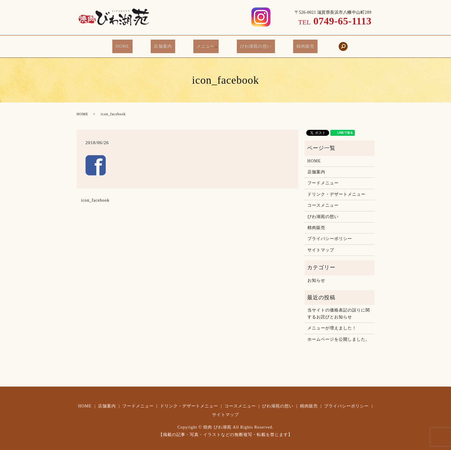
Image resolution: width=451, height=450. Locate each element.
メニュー (204, 44)
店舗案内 (167, 44)
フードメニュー (323, 178)
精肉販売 (295, 44)
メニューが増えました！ (332, 323)
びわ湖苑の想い (251, 44)
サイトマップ (320, 245)
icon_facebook (95, 195)
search (329, 44)
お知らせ (316, 275)
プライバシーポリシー (329, 234)
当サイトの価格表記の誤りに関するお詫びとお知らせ (338, 308)
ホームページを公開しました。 (338, 334)
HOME (133, 44)
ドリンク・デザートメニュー (336, 189)
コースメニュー (323, 200)
